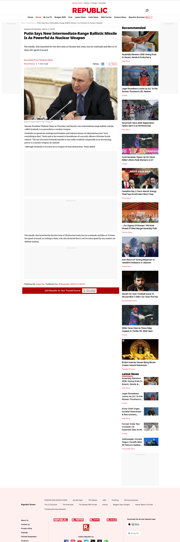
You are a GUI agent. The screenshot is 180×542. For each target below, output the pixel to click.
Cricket (124, 95)
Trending (115, 500)
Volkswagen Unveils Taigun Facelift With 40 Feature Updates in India (132, 443)
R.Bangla (94, 3)
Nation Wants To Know (144, 504)
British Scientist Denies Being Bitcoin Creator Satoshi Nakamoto (139, 364)
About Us (24, 520)
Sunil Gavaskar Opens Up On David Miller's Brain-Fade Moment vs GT (138, 158)
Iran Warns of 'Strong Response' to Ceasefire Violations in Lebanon (138, 261)
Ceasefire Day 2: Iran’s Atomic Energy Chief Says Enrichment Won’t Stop (139, 193)
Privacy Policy (26, 528)
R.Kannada (102, 3)
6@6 (104, 500)
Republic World (77, 3)
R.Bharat (86, 3)
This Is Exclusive (51, 504)
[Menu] (146, 10)
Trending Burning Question (55, 509)
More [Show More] (149, 17)
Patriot (105, 504)
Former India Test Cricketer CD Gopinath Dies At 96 (132, 426)
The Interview (68, 504)
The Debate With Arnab (88, 504)
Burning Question (131, 500)
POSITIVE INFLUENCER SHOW (56, 500)
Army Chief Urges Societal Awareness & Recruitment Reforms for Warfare (132, 413)
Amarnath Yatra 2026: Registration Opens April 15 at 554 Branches (138, 124)
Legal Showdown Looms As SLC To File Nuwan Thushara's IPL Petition (139, 90)
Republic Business (128, 369)
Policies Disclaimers (29, 536)
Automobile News (128, 449)
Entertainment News (129, 301)
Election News (127, 232)
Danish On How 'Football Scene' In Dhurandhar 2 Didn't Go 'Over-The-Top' (140, 295)
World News (29, 63)
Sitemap (24, 532)
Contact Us (25, 524)
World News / (32, 23)
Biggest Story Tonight (121, 504)
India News (126, 61)
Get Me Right (78, 500)
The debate (92, 500)
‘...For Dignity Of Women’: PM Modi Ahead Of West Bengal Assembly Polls (139, 227)
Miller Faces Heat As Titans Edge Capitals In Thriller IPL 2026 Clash (137, 329)
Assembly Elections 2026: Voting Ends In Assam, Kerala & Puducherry (139, 56)
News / (23, 23)
